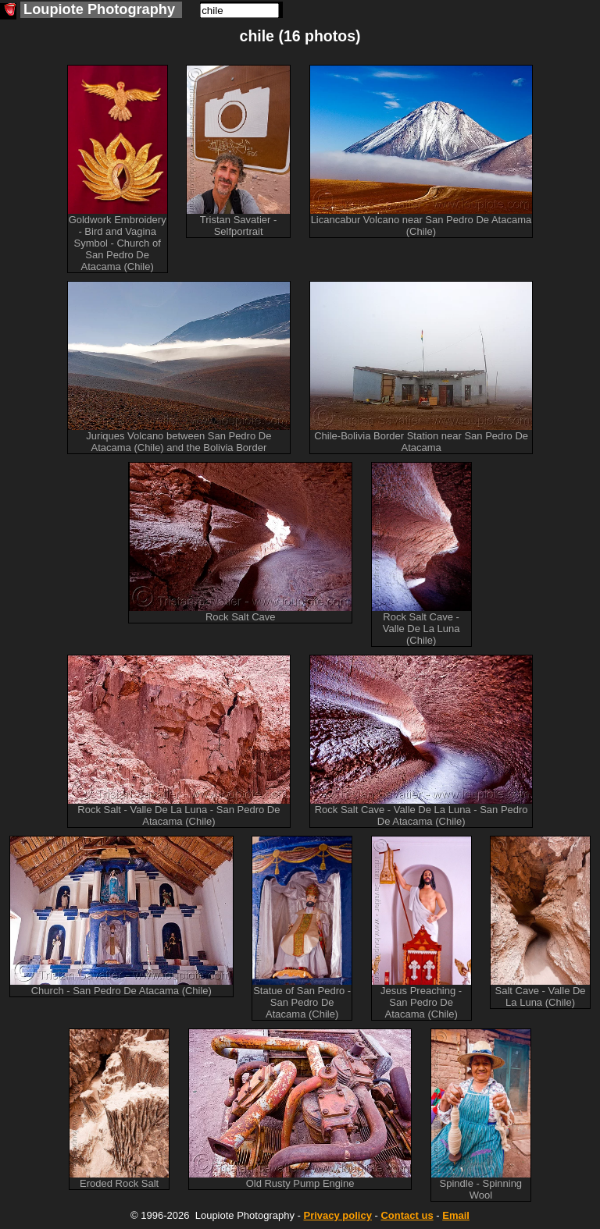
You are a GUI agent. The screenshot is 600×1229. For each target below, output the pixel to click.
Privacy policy (337, 1215)
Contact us (406, 1215)
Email (456, 1215)
